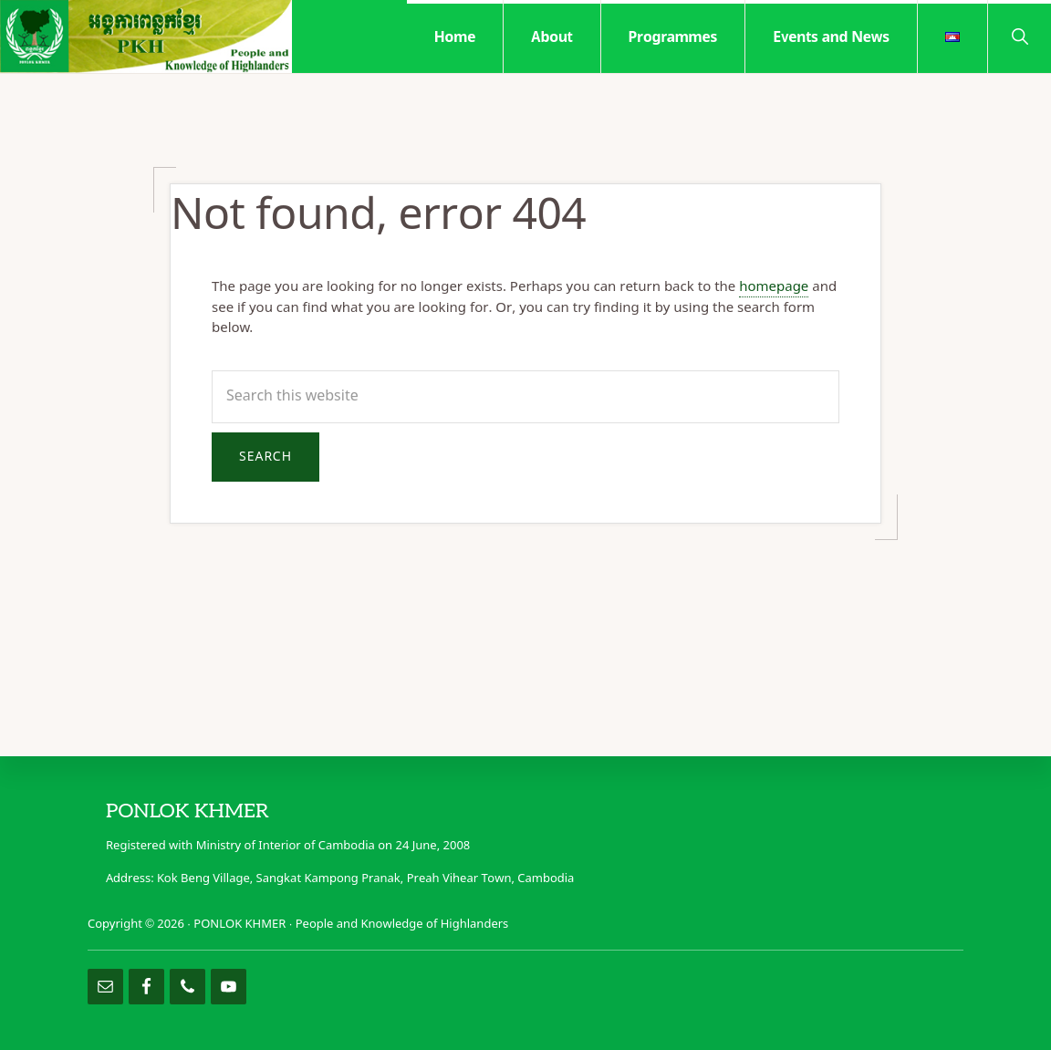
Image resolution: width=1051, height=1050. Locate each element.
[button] (1019, 35)
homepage (773, 287)
